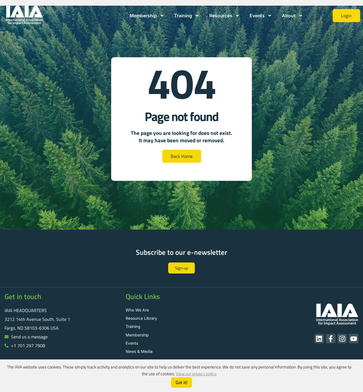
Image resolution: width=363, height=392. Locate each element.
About (292, 15)
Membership (147, 15)
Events (261, 15)
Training (186, 15)
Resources (224, 15)
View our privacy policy (196, 373)
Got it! (181, 382)
